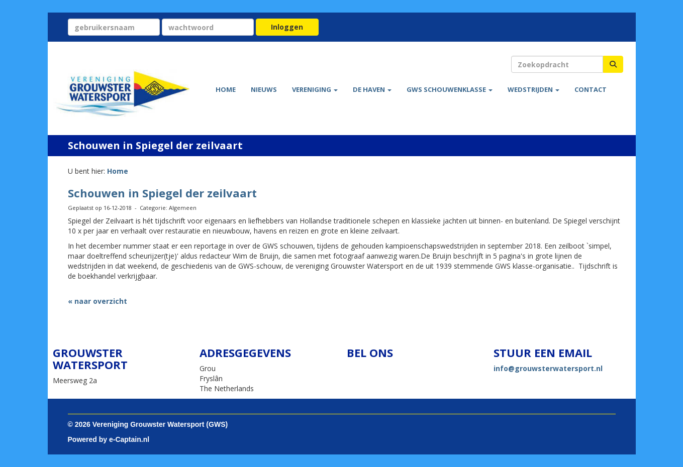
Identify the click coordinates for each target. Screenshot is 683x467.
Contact (590, 89)
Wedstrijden (533, 89)
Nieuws (264, 89)
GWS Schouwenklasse (450, 89)
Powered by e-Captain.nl (109, 439)
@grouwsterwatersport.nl (548, 368)
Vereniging (315, 89)
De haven (372, 89)
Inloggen (287, 27)
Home (226, 89)
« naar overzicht (97, 301)
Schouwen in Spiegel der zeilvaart (162, 192)
